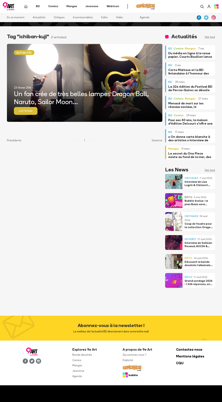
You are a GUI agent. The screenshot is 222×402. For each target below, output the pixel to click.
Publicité (128, 360)
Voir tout (210, 37)
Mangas (77, 365)
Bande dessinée (82, 354)
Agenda (144, 17)
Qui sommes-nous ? (134, 354)
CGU (179, 363)
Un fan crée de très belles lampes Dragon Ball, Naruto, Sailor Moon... (81, 98)
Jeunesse (78, 371)
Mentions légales (190, 356)
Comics (76, 360)
